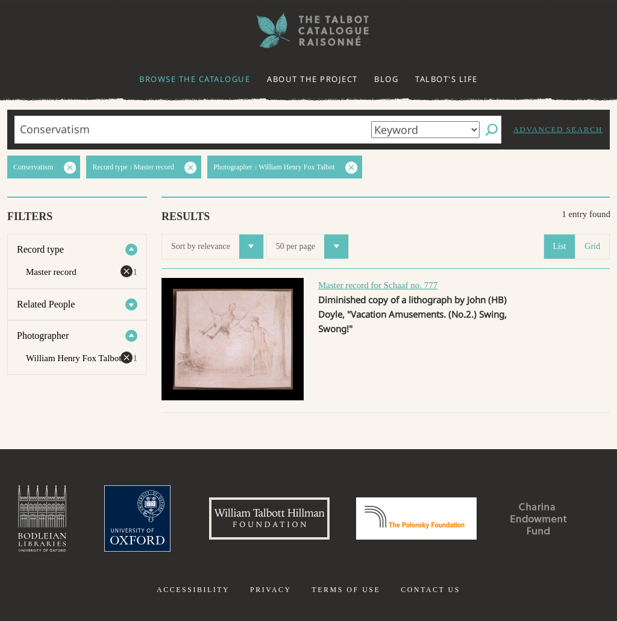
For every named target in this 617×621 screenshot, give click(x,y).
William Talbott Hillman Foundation (269, 518)
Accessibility (193, 589)
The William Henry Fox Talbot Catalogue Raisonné (308, 30)
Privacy (271, 589)
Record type (40, 249)
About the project (312, 79)
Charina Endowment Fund (539, 518)
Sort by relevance (217, 247)
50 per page (312, 247)
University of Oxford (137, 518)
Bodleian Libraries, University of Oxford (42, 518)
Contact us (430, 589)
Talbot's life (446, 79)
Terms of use (346, 589)
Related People (46, 304)
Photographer (43, 335)
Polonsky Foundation (416, 518)
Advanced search (558, 129)
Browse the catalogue (194, 79)
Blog (386, 79)
